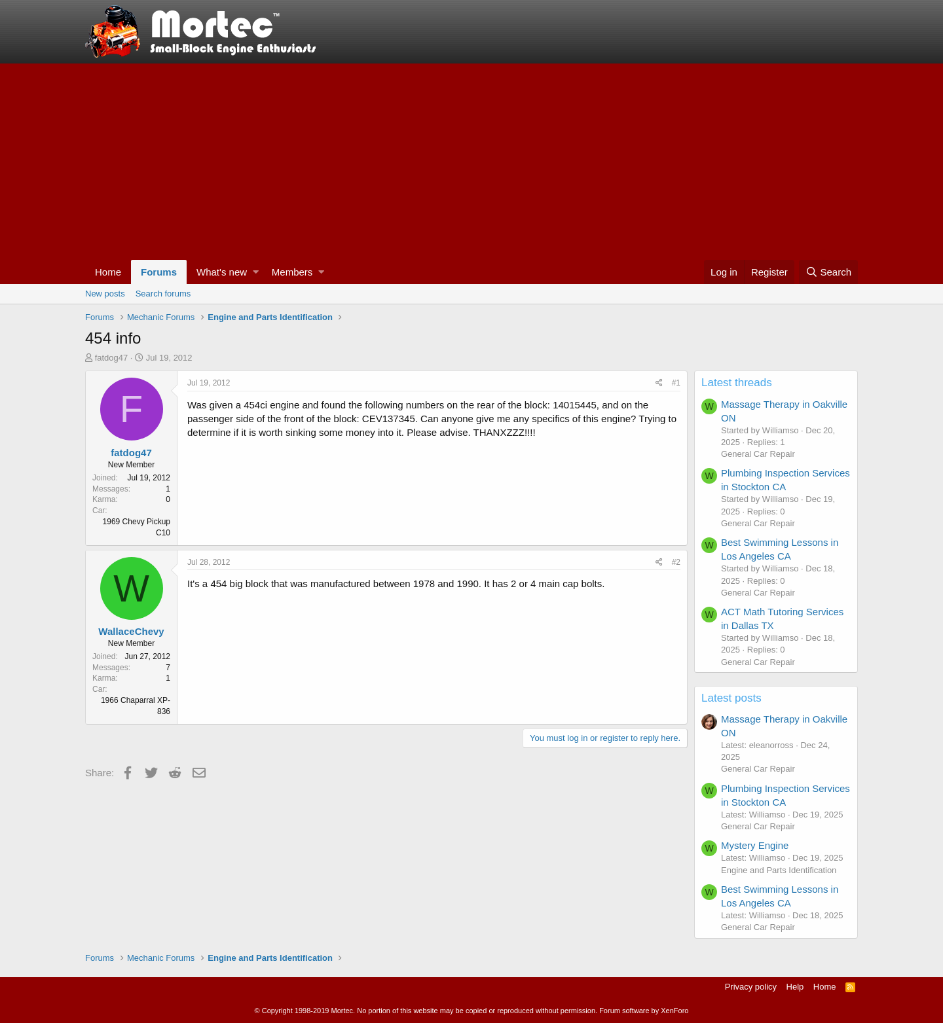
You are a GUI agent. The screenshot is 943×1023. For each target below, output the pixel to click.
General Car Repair (758, 454)
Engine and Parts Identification (778, 870)
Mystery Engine (754, 845)
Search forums (163, 293)
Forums (159, 272)
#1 (676, 382)
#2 (676, 562)
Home (108, 272)
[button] (256, 272)
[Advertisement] (471, 161)
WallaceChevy (131, 631)
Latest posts (731, 698)
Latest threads (736, 382)
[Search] (828, 272)
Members (292, 272)
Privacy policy (751, 987)
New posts (105, 293)
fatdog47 (111, 358)
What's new (221, 272)
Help (795, 987)
